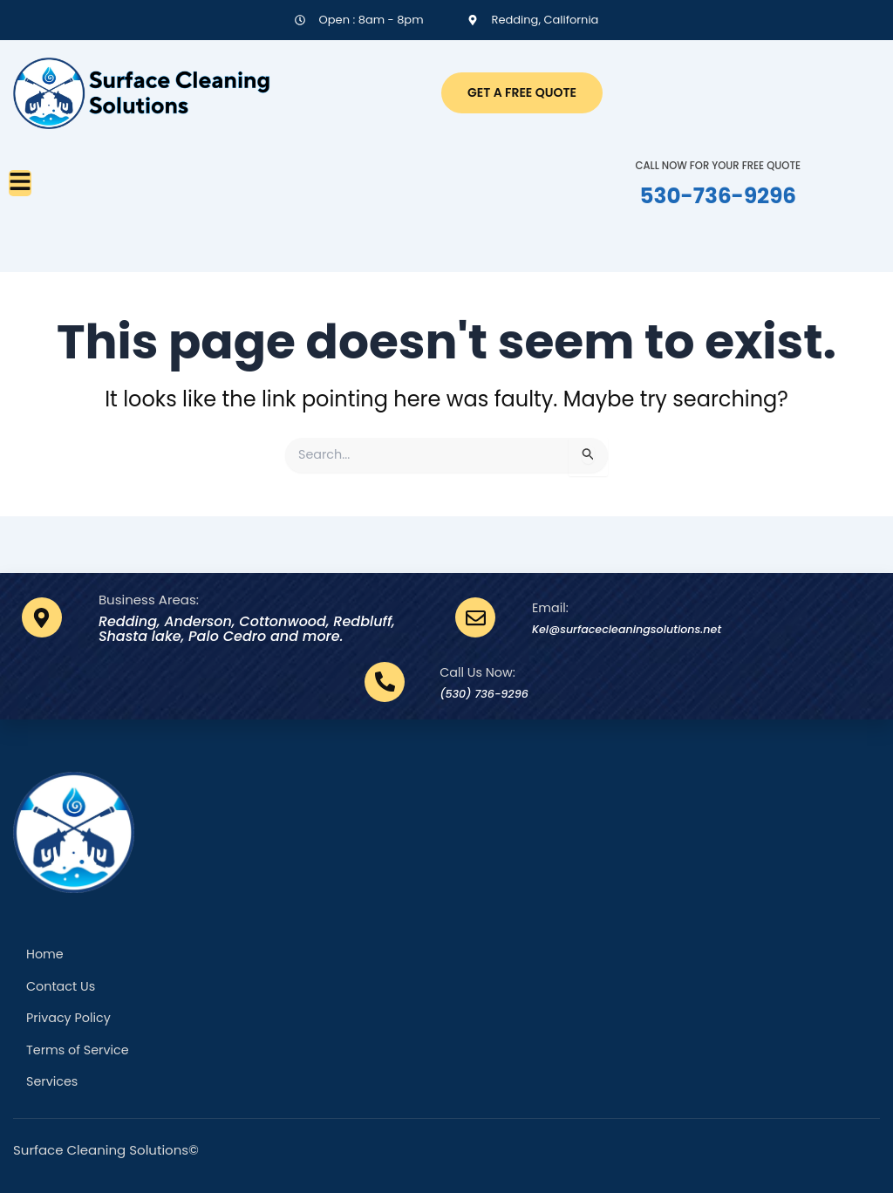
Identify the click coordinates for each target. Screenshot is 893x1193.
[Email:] (475, 613)
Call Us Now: (468, 667)
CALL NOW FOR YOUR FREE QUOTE (717, 164)
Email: (551, 603)
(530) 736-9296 (484, 688)
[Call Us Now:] (373, 678)
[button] (20, 183)
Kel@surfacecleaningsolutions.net (651, 624)
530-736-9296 (718, 194)
